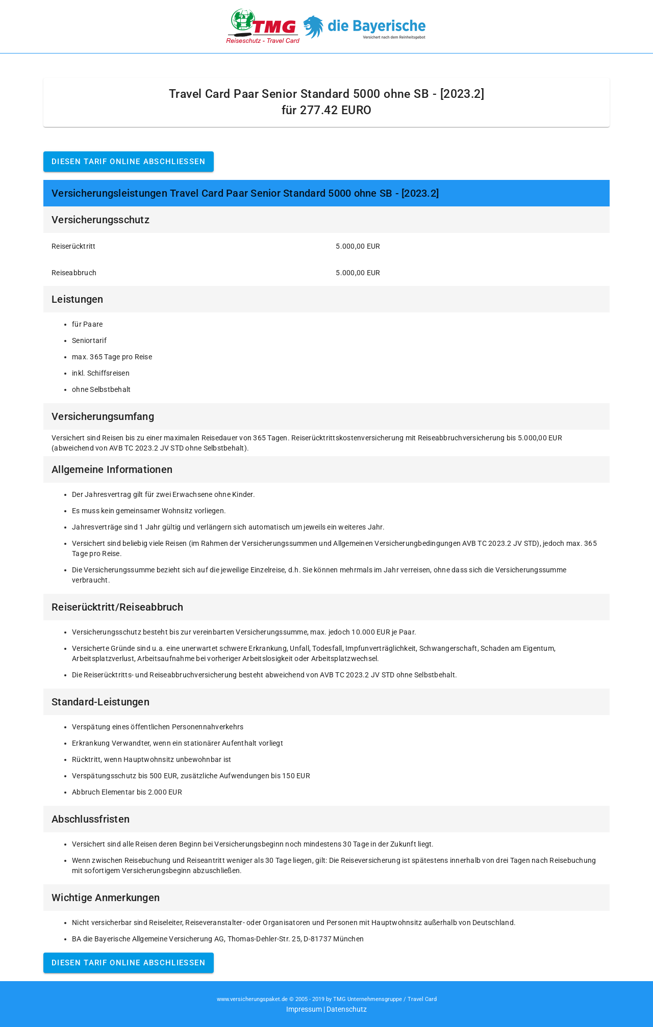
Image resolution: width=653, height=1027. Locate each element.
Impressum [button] (304, 1009)
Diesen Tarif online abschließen (129, 161)
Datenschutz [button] (346, 1009)
